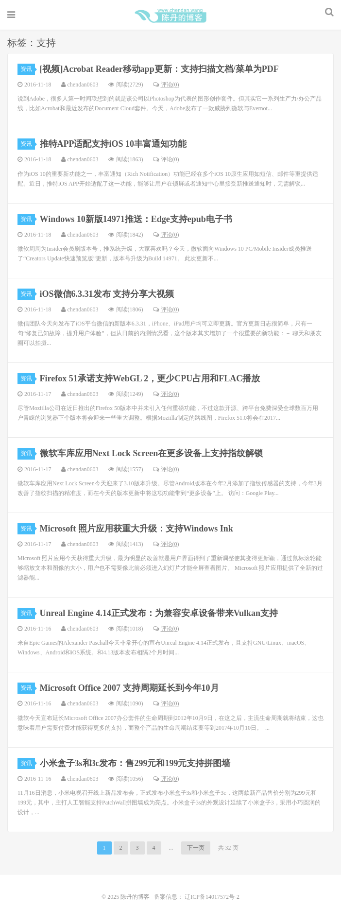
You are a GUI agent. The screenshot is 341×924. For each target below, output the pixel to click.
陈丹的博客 (170, 15)
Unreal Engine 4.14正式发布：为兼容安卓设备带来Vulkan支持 (159, 613)
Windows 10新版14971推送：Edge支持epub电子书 (136, 219)
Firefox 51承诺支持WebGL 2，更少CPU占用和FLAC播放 (150, 378)
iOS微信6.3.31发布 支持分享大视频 (107, 294)
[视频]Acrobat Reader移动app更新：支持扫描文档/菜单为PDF (159, 69)
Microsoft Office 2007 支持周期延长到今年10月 (129, 688)
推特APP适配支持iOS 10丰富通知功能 (113, 144)
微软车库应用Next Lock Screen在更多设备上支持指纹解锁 (151, 453)
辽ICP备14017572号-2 (211, 896)
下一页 (196, 847)
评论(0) (166, 84)
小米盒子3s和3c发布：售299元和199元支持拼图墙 (135, 763)
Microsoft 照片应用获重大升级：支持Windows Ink (136, 528)
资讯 (27, 69)
